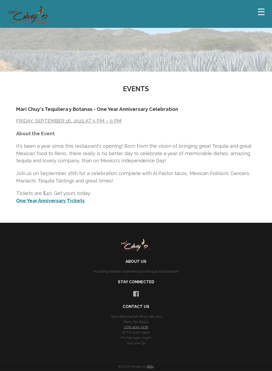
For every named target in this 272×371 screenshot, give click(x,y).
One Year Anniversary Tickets (50, 200)
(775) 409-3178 (136, 327)
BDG (150, 366)
